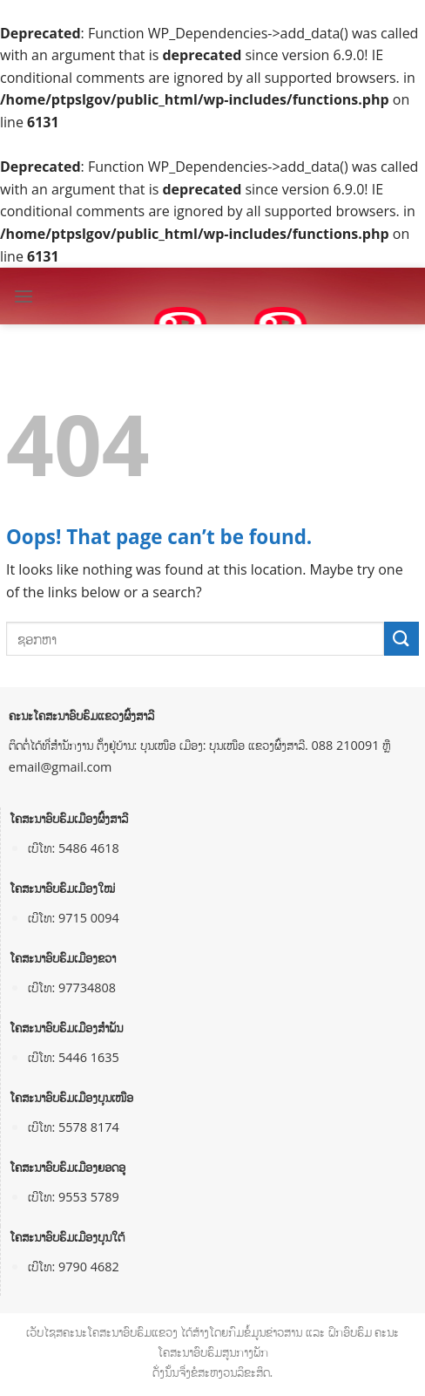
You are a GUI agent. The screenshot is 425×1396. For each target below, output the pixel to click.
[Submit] (401, 639)
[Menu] (23, 296)
